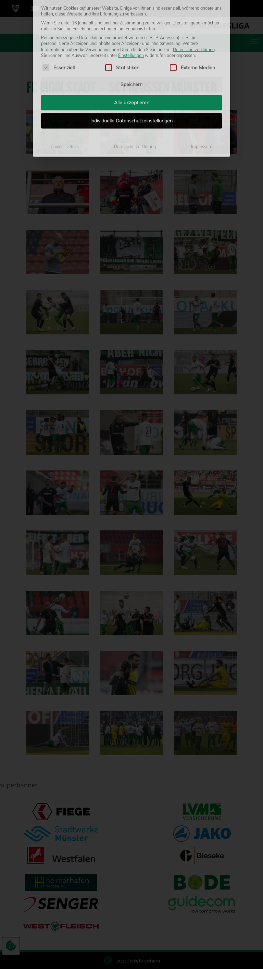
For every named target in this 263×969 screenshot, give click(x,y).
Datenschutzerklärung (135, 64)
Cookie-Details (65, 64)
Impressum (201, 64)
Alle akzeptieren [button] (131, 20)
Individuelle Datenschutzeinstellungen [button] (131, 38)
